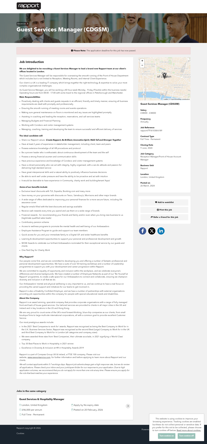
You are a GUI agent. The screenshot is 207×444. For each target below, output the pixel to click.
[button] (164, 76)
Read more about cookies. (189, 430)
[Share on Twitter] (151, 231)
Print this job (164, 210)
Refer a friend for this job (164, 217)
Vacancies (22, 24)
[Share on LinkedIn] (161, 231)
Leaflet (165, 99)
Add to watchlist (164, 202)
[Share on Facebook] (142, 231)
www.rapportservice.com (39, 357)
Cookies (20, 433)
